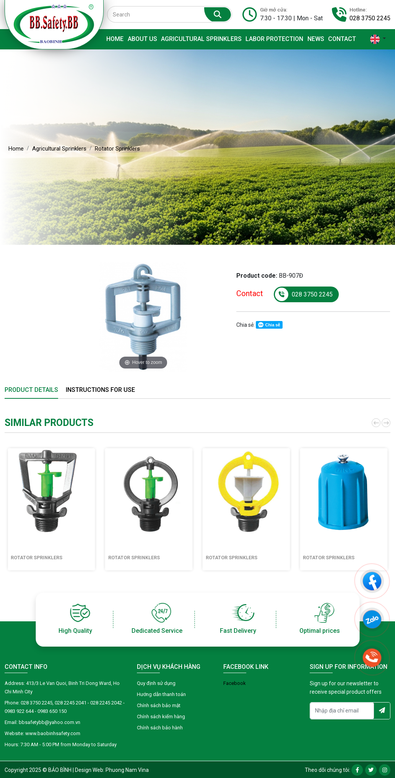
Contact (342, 39)
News (315, 39)
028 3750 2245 (369, 18)
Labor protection (274, 39)
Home (115, 39)
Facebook (234, 683)
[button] (375, 422)
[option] (143, 317)
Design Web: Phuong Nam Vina (112, 770)
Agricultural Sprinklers (201, 39)
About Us (142, 39)
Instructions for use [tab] (100, 389)
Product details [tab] (31, 389)
